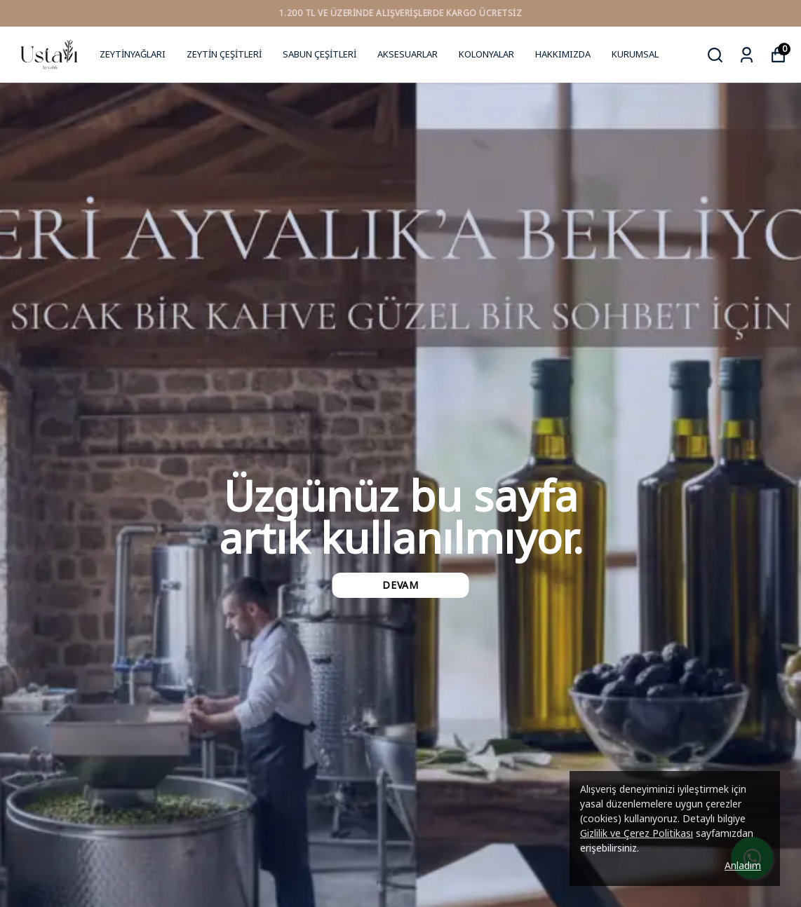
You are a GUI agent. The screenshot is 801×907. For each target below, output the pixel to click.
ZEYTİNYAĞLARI (133, 54)
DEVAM (400, 585)
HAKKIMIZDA (563, 54)
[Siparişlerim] (746, 55)
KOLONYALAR (486, 54)
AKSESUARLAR (407, 54)
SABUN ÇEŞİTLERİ (319, 54)
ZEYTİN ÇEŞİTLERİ (224, 54)
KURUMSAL (635, 54)
